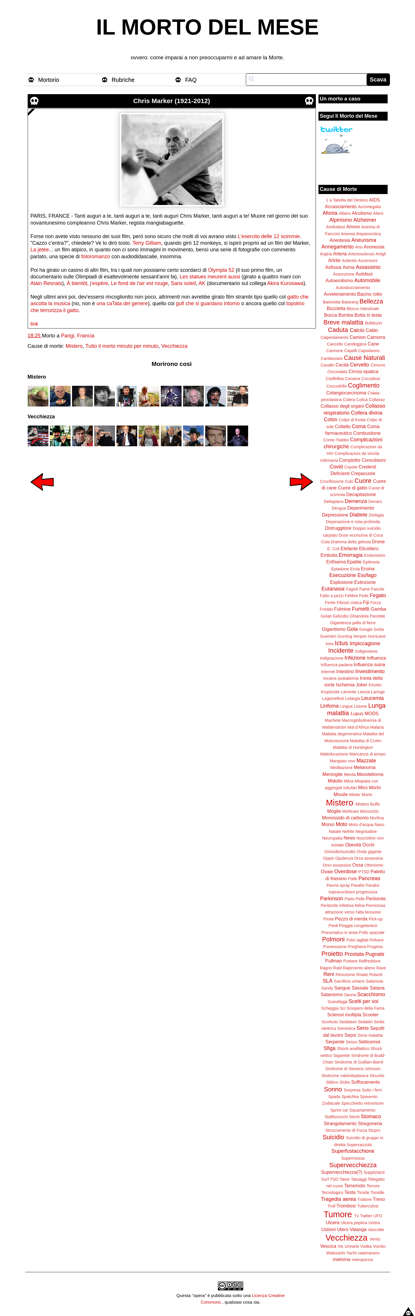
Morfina (377, 818)
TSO (334, 1179)
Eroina (368, 568)
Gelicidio (340, 616)
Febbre (351, 595)
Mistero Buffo (367, 804)
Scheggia (330, 1008)
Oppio (328, 858)
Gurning (344, 636)
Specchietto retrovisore (362, 1103)
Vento (375, 1239)
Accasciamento (340, 206)
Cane (373, 343)
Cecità (342, 364)
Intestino (345, 671)
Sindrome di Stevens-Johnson (353, 1068)
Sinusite (376, 1075)
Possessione (335, 946)
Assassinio (368, 267)
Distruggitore (338, 528)
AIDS (374, 199)
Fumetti (360, 609)
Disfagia (376, 515)
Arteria (340, 253)
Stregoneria (370, 1123)
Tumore (338, 1214)
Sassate (360, 987)
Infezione (354, 658)
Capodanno (369, 350)
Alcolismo (362, 213)
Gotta (379, 629)
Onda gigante (368, 851)
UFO (377, 1216)
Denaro (375, 501)
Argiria (326, 254)
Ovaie (327, 871)
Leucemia (372, 698)
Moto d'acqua (361, 824)
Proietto (332, 953)
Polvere (377, 940)
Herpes (360, 636)
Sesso (351, 1042)
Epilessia (371, 562)
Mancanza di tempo (367, 754)
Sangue (342, 987)
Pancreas (369, 878)
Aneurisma (363, 240)
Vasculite (376, 1229)
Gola (352, 629)
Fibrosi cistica (349, 602)
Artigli (381, 254)
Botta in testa (368, 315)
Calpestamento (334, 337)
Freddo (326, 609)
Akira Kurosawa (285, 283)
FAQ (191, 80)
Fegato (378, 595)
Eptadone (340, 569)
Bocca (330, 315)
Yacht (351, 1253)
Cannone (334, 350)
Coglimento (363, 385)
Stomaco (371, 1116)
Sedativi (365, 1021)
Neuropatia (332, 838)
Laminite (348, 692)
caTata (114, 303)
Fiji (366, 602)
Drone (378, 541)
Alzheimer (364, 220)
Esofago (367, 575)
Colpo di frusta (352, 419)
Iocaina (329, 678)
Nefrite (348, 831)
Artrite (334, 260)
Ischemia (345, 684)
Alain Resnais (46, 283)
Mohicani (350, 811)
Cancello (335, 344)
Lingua (346, 706)
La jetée (40, 249)
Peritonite (376, 898)
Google (365, 629)
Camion (358, 337)
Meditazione (341, 767)
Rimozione (345, 974)
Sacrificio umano (349, 981)
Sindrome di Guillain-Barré (359, 1062)
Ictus (341, 643)
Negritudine (366, 831)
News (349, 837)
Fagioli (352, 589)
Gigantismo (334, 629)
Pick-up (375, 919)
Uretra (374, 1222)
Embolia (328, 555)
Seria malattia (370, 1035)
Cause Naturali (364, 357)
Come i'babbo (336, 440)
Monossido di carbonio (345, 817)
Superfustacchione (352, 1151)
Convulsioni (374, 460)
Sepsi (350, 1035)
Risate (362, 974)
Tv (356, 1216)
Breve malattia (343, 322)
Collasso (377, 399)
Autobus (364, 273)
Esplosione (341, 582)
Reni (328, 974)
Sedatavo (348, 1021)
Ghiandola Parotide (367, 616)
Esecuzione (342, 575)
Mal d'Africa (358, 727)
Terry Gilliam (147, 243)
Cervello (359, 365)
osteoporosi (362, 1259)
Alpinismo (340, 220)
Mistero (74, 346)
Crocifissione (332, 481)
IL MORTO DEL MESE (207, 27)
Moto (341, 824)
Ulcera (332, 1222)
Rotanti (375, 974)
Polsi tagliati (357, 940)
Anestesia (340, 240)
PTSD (363, 871)
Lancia (364, 692)
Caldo (372, 330)
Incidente (341, 650)
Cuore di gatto (352, 487)
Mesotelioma (370, 774)
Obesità (353, 844)
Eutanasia (332, 589)
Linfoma (329, 706)
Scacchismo (371, 994)
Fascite (377, 589)
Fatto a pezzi (332, 595)
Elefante (349, 548)
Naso (379, 824)
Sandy (327, 988)
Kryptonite (330, 692)
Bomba (345, 315)
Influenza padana (336, 664)
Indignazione (332, 658)
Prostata (354, 954)
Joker (361, 684)
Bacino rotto (369, 294)
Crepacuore (363, 473)
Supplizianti (374, 1172)
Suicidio (333, 1137)
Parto (349, 899)
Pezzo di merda (351, 918)
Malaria (377, 727)
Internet (328, 671)
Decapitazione (361, 494)
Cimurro (378, 365)
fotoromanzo (95, 256)
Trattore (364, 1199)
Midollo (335, 780)
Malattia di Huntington (353, 747)
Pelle (360, 899)
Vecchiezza (174, 346)
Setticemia (369, 1041)
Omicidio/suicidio (339, 851)
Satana (377, 987)
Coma (359, 426)
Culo (349, 481)
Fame (364, 589)
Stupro (374, 1130)
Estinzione (365, 582)
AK (202, 283)
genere (140, 303)
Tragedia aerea (338, 1199)
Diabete (358, 515)
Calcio (357, 330)
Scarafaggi (338, 1001)
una (101, 303)
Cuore (362, 480)
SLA (328, 981)
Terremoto (354, 1185)
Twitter (366, 1216)
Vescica (328, 1246)
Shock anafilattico (353, 1048)
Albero (345, 213)
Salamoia (374, 981)
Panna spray (338, 885)
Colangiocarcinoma (346, 392)
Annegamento (337, 247)
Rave (381, 968)
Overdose (345, 871)
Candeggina (355, 344)
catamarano (369, 1253)
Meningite (332, 774)
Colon (330, 419)
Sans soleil (183, 283)
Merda (350, 774)
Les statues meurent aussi (210, 277)
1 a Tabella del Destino (347, 200)
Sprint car (339, 1110)
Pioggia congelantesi (358, 925)
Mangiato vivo (342, 761)
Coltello (342, 426)
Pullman (333, 960)
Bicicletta (336, 308)
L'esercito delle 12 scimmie (269, 236)
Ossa (357, 864)
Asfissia (333, 267)
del (126, 303)
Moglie (334, 811)
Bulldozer (373, 323)
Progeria (374, 946)
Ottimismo (374, 865)
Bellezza (371, 301)
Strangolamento (340, 1123)
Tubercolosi (367, 1206)
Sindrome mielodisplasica (344, 1075)
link (34, 324)
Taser (344, 1179)
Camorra (376, 337)
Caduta (338, 329)
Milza (349, 781)
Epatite (354, 561)
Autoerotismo (339, 280)
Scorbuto (329, 1021)
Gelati (325, 616)
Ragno (326, 968)
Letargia (352, 698)
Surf (325, 1179)
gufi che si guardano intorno (208, 303)
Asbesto (349, 260)
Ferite (330, 602)
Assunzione (343, 274)
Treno (379, 1199)
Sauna (350, 994)
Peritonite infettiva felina (343, 905)
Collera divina (366, 413)
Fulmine (342, 609)
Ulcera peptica (354, 1222)
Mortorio (48, 80)
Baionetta (331, 302)
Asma (348, 267)
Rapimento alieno (359, 968)
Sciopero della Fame (366, 1008)
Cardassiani (332, 358)
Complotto (349, 460)
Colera (349, 399)
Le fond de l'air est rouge (139, 283)
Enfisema (336, 561)
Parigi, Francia (78, 336)
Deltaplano (334, 501)
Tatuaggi (359, 1179)
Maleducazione (334, 754)
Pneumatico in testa (339, 932)
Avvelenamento (340, 294)
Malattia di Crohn (366, 740)
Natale (335, 831)
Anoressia (374, 246)
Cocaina (352, 378)
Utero (342, 1229)
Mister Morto (360, 794)
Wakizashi (335, 1253)
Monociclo (369, 811)
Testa (350, 1192)
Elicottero (368, 548)
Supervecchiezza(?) (341, 1172)
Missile (341, 794)
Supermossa (353, 1158)
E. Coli (333, 548)
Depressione (335, 514)
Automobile (367, 280)
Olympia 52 (221, 270)
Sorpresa (352, 1090)
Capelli (350, 350)
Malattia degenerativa (342, 734)
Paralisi (358, 885)
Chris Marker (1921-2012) (171, 101)
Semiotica (346, 1028)
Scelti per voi (363, 1001)
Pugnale (374, 954)
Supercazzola (359, 1144)
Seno (362, 1028)
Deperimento (360, 507)
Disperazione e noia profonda (353, 521)
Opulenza (344, 858)
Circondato (337, 371)
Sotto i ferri (372, 1090)
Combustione (366, 433)
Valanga (358, 1229)
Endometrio (374, 555)
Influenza (376, 657)
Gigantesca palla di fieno (353, 622)
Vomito (379, 1246)
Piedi (333, 925)
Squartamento (362, 1110)
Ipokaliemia (348, 678)
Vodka (366, 1246)
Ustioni (328, 1229)
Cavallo (327, 365)
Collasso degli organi (342, 406)
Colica (362, 399)
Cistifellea (335, 378)
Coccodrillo (336, 386)
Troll (331, 1206)
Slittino (332, 1082)
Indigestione (366, 651)
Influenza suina (369, 664)
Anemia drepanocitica (361, 233)
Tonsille (377, 1192)
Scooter (371, 1014)
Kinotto (375, 685)
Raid (337, 968)
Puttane (350, 961)
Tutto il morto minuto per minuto (121, 346)
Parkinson (331, 898)
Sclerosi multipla (344, 1014)
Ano (359, 247)
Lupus (357, 713)
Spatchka (350, 1096)
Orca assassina (368, 858)
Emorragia (351, 555)
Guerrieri (328, 636)
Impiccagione (365, 643)
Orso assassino (336, 865)
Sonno (333, 1089)
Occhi (368, 844)
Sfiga (329, 1048)
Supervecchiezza (352, 1165)
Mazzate (366, 761)
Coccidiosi (370, 378)
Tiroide (363, 1192)
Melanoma (365, 767)
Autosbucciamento (353, 287)
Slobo (344, 1082)
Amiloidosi (335, 227)
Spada (334, 1096)
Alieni (378, 213)
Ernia (355, 569)
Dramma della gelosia (351, 542)
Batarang (350, 302)
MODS (372, 713)
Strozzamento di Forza (346, 1130)
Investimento (370, 671)
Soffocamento (365, 1082)
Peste (328, 919)
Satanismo (332, 994)
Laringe (378, 692)
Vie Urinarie (348, 1246)
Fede (364, 595)
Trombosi (346, 1205)
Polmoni (333, 939)
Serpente (335, 1041)
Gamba (378, 609)
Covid (336, 467)
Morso (327, 824)
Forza (375, 602)
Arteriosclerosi (361, 254)
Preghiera (357, 946)
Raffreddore (370, 961)
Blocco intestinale (363, 308)
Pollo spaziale (371, 932)
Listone (360, 706)
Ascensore (368, 260)
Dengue (339, 508)
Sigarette (341, 1055)
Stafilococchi (336, 1116)
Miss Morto (369, 787)
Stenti (354, 1116)
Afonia (329, 213)
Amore (353, 226)
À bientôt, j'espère (87, 283)
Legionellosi (333, 698)
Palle (352, 878)
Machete (333, 720)
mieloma (341, 1259)
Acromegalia (369, 206)
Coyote (351, 467)
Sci (343, 1008)
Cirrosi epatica (363, 371)
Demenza (356, 501)
